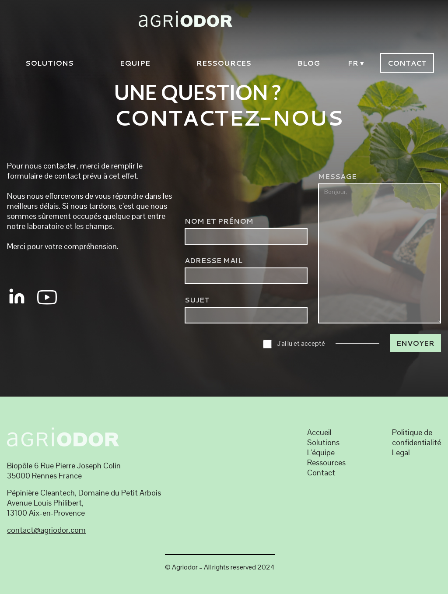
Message (337, 176)
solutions (49, 63)
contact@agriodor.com (46, 530)
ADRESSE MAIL (213, 260)
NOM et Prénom (219, 221)
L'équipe (321, 452)
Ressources (223, 63)
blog (309, 63)
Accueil (319, 432)
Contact (407, 63)
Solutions (323, 442)
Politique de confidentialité (416, 437)
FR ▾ (356, 63)
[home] (227, 18)
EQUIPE (135, 63)
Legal (401, 452)
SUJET (197, 300)
